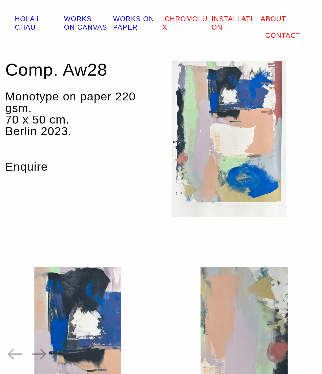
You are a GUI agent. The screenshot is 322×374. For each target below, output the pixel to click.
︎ (39, 354)
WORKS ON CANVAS (85, 23)
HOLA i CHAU (27, 23)
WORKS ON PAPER (133, 23)
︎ (15, 354)
